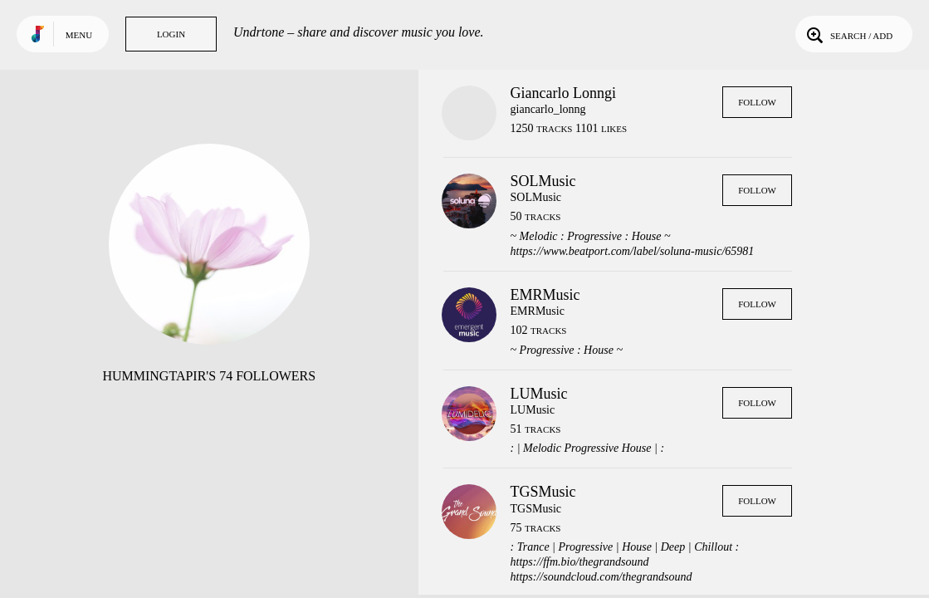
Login (171, 34)
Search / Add (848, 34)
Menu (79, 35)
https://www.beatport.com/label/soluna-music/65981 (633, 251)
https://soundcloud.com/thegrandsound (601, 577)
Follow (757, 102)
